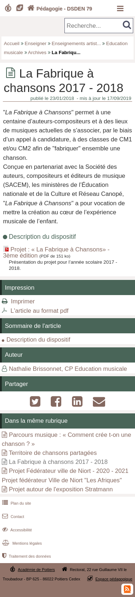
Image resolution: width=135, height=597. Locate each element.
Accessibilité (16, 530)
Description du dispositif (38, 339)
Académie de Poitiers (36, 569)
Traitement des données (26, 556)
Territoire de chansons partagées (52, 452)
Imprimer (23, 301)
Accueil (11, 43)
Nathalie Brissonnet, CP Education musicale (68, 368)
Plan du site (16, 503)
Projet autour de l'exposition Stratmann (61, 489)
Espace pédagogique (113, 579)
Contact (12, 516)
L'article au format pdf (39, 310)
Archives (37, 52)
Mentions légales (21, 543)
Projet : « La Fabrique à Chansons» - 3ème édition (56, 252)
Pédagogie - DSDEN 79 (59, 9)
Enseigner (36, 43)
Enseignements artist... (76, 43)
